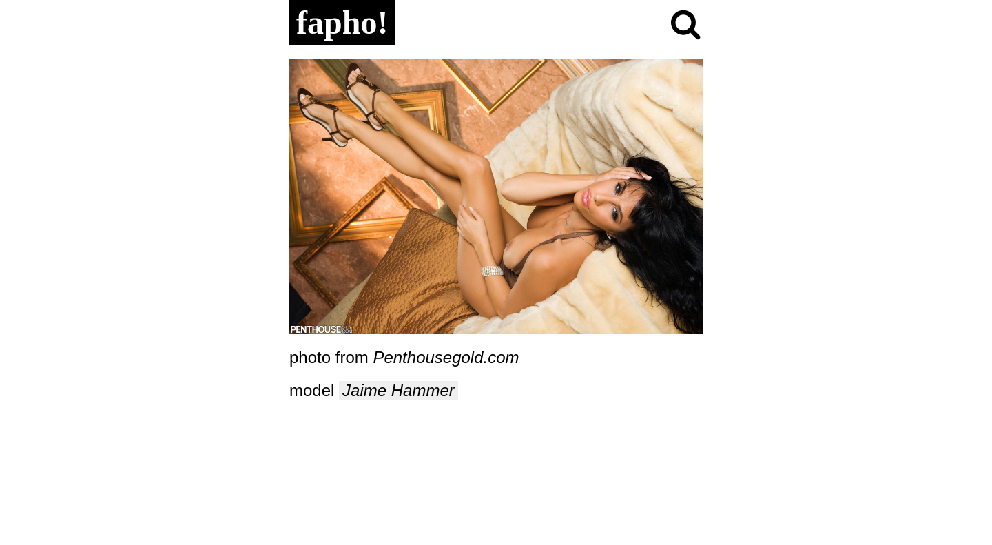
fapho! (342, 22)
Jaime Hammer (398, 390)
